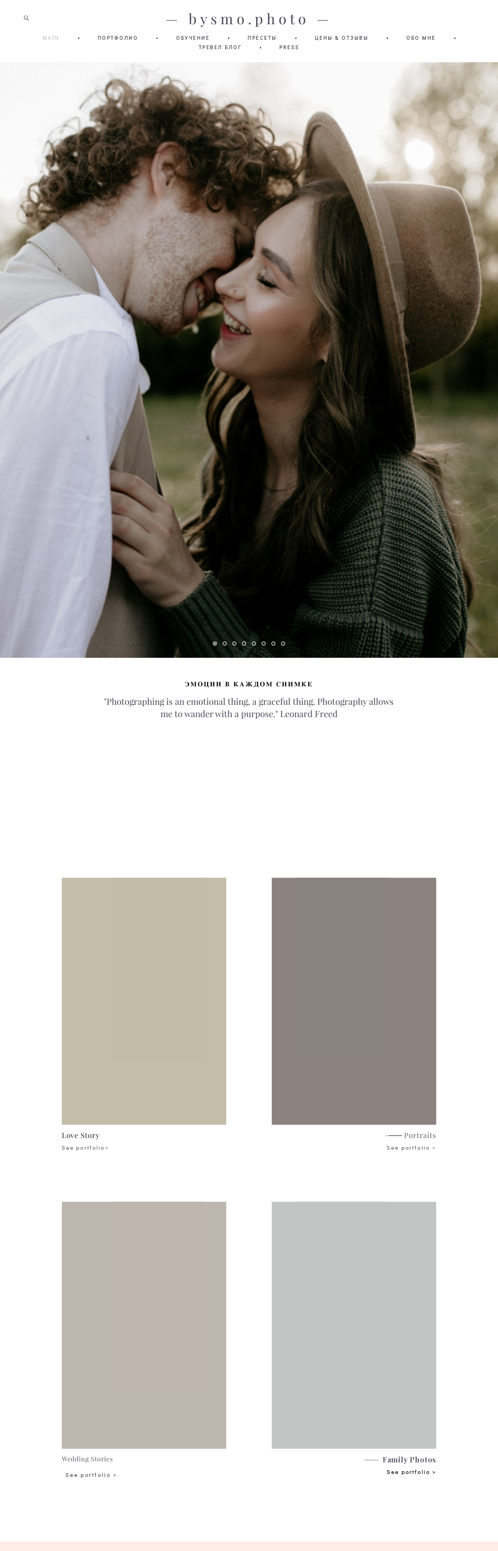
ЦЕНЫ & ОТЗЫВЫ (342, 38)
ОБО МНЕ (421, 38)
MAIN (51, 38)
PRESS (289, 47)
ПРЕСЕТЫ (262, 38)
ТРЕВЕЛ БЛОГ (220, 47)
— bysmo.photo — (249, 19)
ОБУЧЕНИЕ (193, 38)
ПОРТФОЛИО (118, 38)
